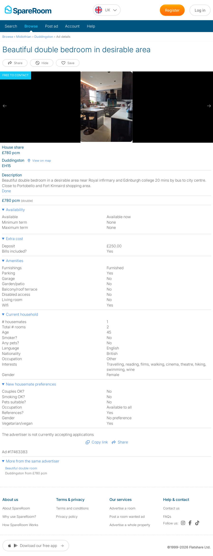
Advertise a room (122, 508)
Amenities (14, 260)
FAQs (167, 516)
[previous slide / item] (4, 105)
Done (6, 190)
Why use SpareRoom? (19, 516)
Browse (31, 26)
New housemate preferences (31, 384)
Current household (22, 314)
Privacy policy (67, 516)
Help (91, 26)
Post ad (51, 26)
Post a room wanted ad (127, 516)
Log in (200, 10)
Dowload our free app (36, 545)
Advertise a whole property (129, 525)
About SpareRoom (16, 508)
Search (11, 26)
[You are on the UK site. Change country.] (107, 10)
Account (72, 26)
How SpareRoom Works (20, 525)
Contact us (171, 508)
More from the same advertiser (32, 461)
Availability (15, 209)
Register (172, 10)
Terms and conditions (72, 508)
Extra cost (14, 238)
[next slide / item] (208, 105)
